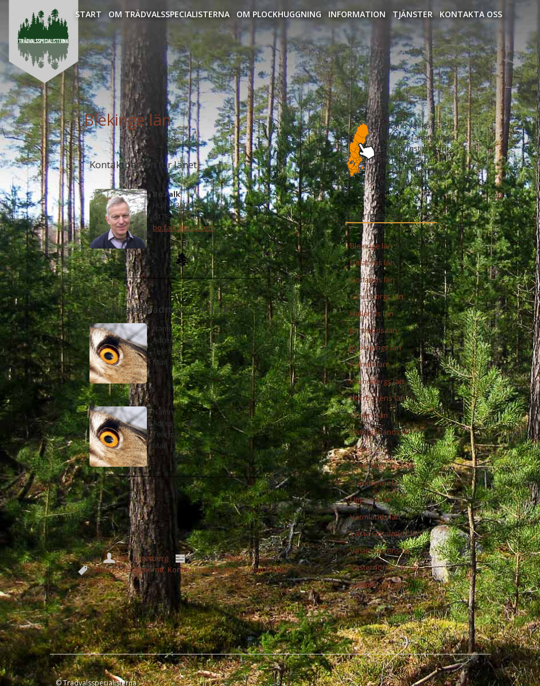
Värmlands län (375, 516)
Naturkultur (269, 569)
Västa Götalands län (385, 533)
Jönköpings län (375, 347)
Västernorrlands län (385, 567)
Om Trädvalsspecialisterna (169, 14)
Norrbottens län (377, 398)
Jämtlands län (373, 330)
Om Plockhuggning (278, 14)
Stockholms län (376, 483)
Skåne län (367, 449)
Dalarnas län (372, 262)
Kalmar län (368, 364)
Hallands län (372, 313)
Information (357, 14)
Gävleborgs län (376, 296)
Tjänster (413, 14)
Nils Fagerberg (143, 558)
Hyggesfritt (145, 569)
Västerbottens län (381, 550)
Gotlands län (372, 279)
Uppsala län (371, 499)
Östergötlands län (381, 432)
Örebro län (369, 415)
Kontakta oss (471, 14)
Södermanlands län (384, 465)
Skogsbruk (96, 580)
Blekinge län (127, 119)
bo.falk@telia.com (184, 227)
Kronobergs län (377, 381)
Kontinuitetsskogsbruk (207, 569)
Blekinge (108, 569)
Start (88, 14)
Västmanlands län (381, 584)
